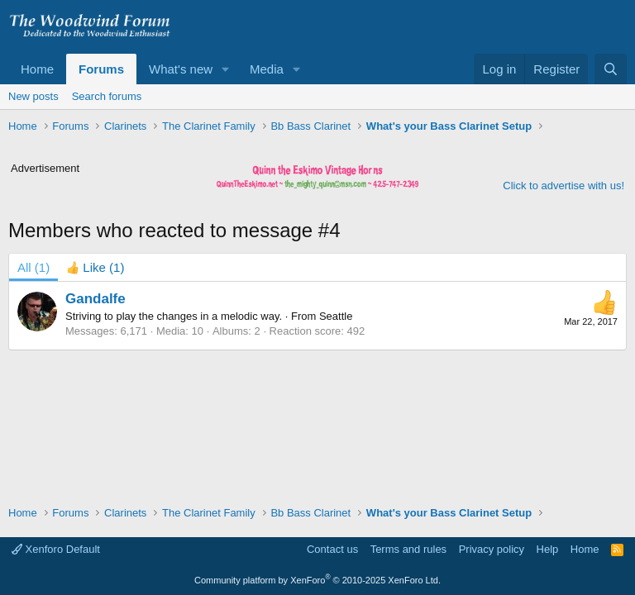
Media (267, 69)
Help (548, 549)
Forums (101, 69)
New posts (33, 96)
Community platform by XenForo (317, 580)
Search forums (107, 96)
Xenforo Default (56, 549)
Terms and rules (408, 549)
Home (37, 69)
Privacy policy (491, 549)
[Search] (610, 69)
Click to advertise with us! (563, 185)
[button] (225, 69)
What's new (180, 69)
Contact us (332, 549)
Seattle (335, 316)
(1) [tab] (33, 267)
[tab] (95, 267)
